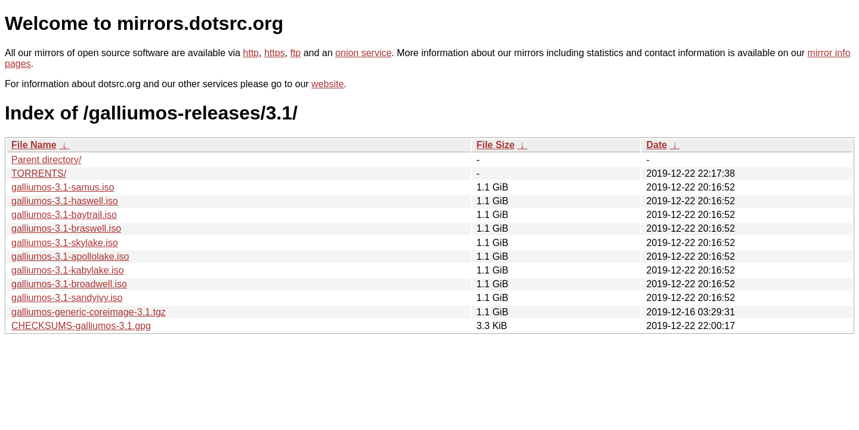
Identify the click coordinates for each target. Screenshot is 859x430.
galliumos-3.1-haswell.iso (64, 201)
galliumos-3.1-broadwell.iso (69, 284)
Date (656, 145)
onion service (363, 53)
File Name (34, 145)
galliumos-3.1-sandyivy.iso (66, 298)
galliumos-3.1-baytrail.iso (64, 215)
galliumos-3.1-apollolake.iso (70, 256)
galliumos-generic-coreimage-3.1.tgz (88, 312)
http (251, 53)
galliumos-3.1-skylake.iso (64, 243)
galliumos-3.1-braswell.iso (66, 228)
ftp (295, 53)
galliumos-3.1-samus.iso (63, 187)
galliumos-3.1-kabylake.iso (67, 270)
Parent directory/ (46, 160)
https (274, 53)
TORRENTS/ (38, 173)
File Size (496, 145)
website (327, 84)
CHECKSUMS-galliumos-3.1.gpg (81, 326)
